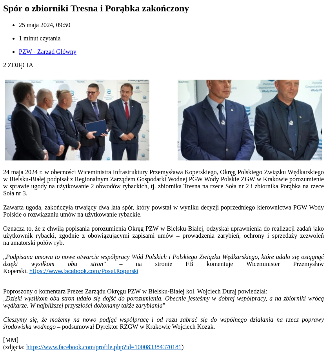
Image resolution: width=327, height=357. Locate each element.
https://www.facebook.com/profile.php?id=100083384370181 (104, 347)
